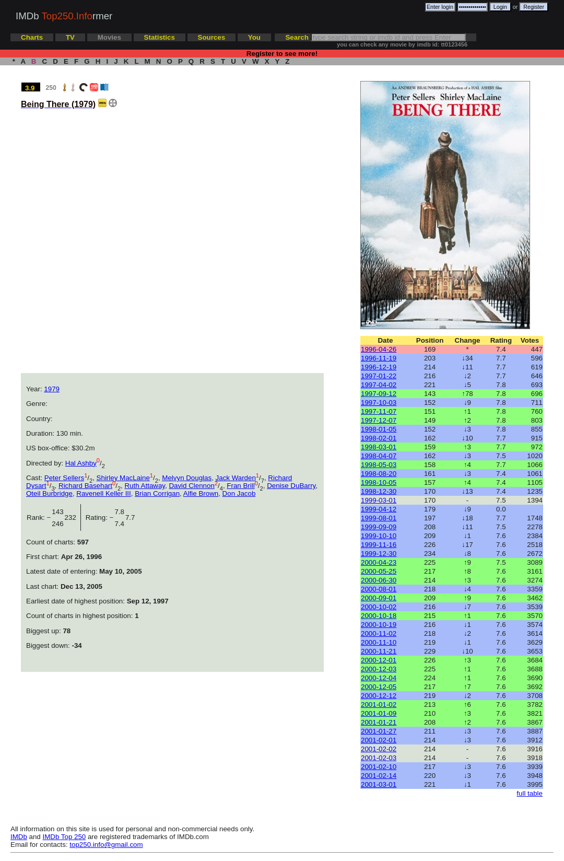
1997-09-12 (378, 394)
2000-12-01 (378, 660)
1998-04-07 (378, 456)
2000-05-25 (378, 571)
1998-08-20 (378, 474)
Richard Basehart (85, 486)
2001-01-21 (378, 722)
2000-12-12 (378, 696)
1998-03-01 (378, 447)
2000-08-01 (378, 589)
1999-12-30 (378, 553)
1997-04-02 (378, 385)
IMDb (18, 837)
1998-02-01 (378, 438)
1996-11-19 (378, 358)
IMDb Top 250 (64, 837)
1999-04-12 (378, 509)
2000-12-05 (378, 687)
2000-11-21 (378, 651)
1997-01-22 (378, 376)
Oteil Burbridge (49, 493)
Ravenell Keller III (103, 493)
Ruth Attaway (144, 486)
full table (529, 793)
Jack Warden (236, 478)
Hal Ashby (81, 463)
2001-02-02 (378, 749)
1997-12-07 (378, 420)
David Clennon (191, 486)
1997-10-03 (378, 402)
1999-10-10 (378, 536)
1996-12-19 (378, 367)
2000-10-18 (378, 616)
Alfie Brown (200, 493)
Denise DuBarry (291, 486)
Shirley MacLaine (123, 478)
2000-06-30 (378, 580)
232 (72, 517)
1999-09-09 (378, 527)
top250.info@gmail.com (106, 844)
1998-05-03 (378, 465)
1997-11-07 (378, 411)
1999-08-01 (378, 518)
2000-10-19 (378, 625)
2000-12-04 (378, 678)
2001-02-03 (378, 758)
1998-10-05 (378, 482)
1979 (52, 389)
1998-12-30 (378, 491)
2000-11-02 (378, 633)
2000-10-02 (378, 607)
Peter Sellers (64, 478)
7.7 (130, 517)
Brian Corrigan (157, 493)
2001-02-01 (378, 740)
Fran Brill (240, 486)
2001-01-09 (378, 713)
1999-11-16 (378, 545)
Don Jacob (239, 493)
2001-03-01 (378, 784)
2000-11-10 (378, 642)
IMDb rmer (64, 15)
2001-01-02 (378, 704)
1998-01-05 (378, 429)
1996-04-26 (378, 349)
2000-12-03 (378, 669)
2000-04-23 (378, 562)
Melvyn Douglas (187, 478)
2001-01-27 (378, 731)
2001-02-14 (378, 775)
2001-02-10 (378, 767)
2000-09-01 (378, 598)
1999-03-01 (378, 500)
